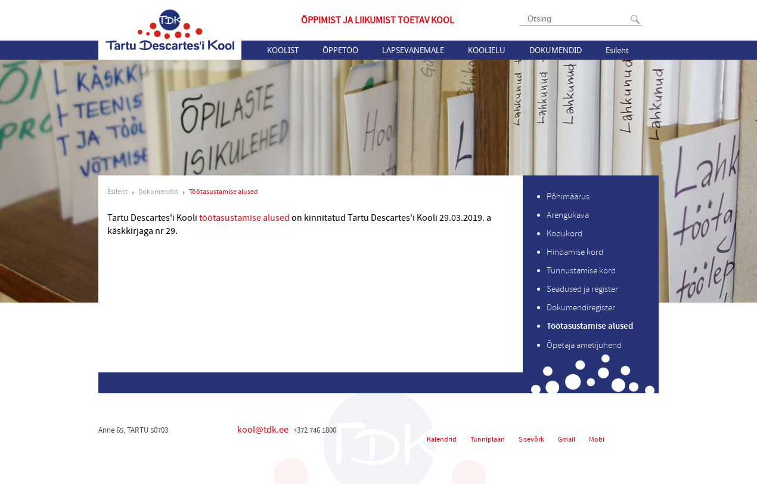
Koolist (283, 50)
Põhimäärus (568, 196)
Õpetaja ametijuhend (584, 345)
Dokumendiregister (581, 307)
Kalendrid (442, 439)
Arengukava (568, 215)
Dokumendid (555, 50)
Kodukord (564, 233)
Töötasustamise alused (223, 191)
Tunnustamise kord (581, 270)
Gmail (566, 439)
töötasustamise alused (253, 218)
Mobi (596, 439)
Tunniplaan (487, 439)
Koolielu (486, 50)
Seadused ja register (582, 289)
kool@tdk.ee (262, 430)
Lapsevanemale (413, 50)
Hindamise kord (575, 252)
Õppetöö (340, 50)
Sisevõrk (531, 439)
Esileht (617, 50)
